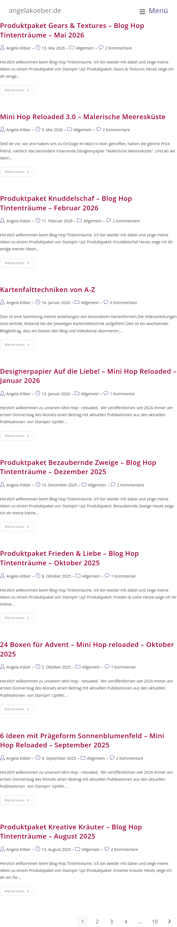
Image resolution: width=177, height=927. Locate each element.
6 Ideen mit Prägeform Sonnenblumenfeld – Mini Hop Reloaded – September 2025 (82, 740)
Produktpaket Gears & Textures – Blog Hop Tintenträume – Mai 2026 (72, 30)
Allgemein (85, 48)
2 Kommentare (118, 48)
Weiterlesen (19, 91)
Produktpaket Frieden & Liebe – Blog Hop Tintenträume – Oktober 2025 (69, 558)
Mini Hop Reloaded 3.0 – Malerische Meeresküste (83, 116)
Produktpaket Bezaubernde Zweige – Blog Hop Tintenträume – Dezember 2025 (78, 467)
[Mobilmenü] (154, 10)
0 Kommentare (123, 302)
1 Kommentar (122, 393)
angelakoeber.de (35, 10)
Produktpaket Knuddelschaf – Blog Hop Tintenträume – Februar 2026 (66, 203)
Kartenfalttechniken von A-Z (47, 289)
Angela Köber (18, 48)
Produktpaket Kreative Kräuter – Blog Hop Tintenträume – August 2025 (71, 831)
